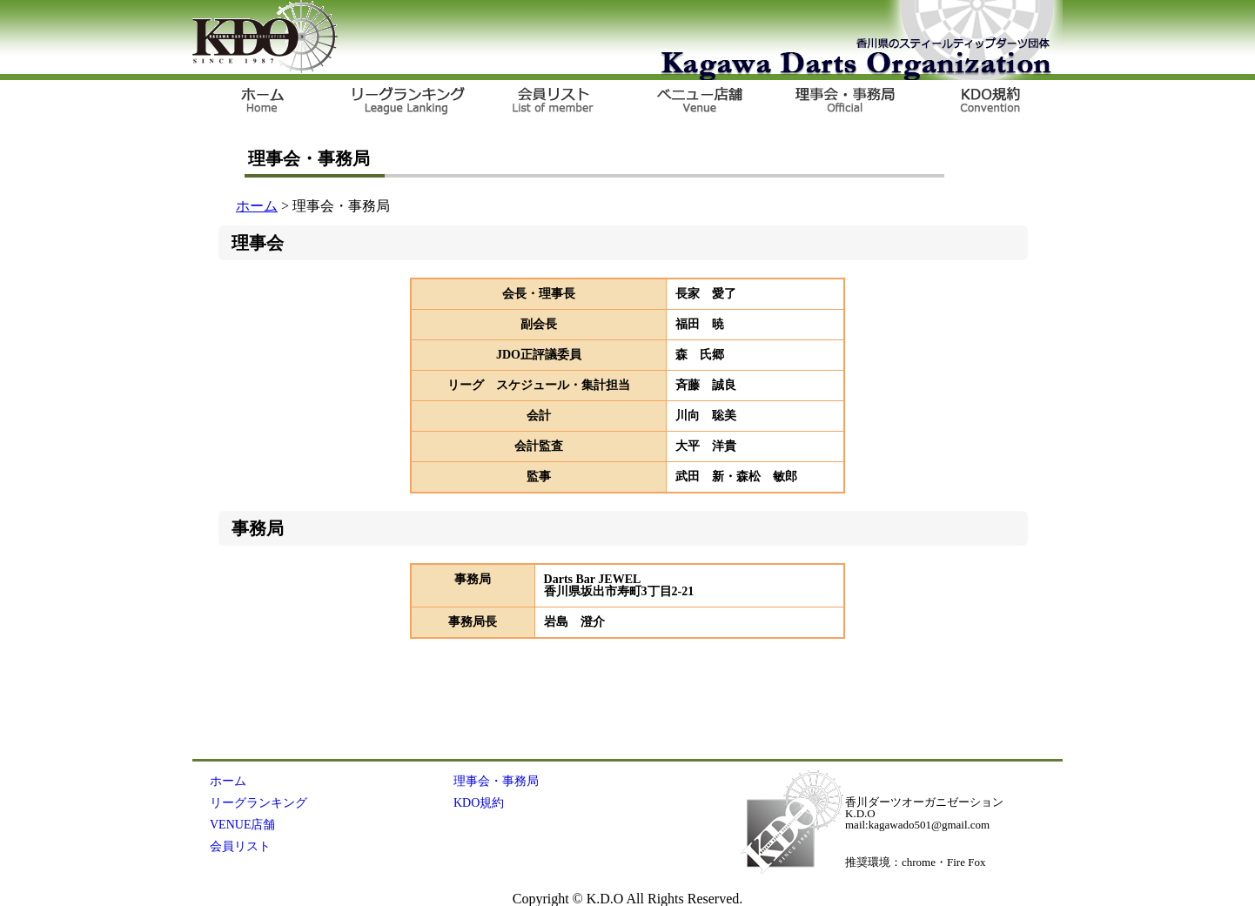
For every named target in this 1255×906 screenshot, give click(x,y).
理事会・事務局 (496, 781)
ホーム (257, 205)
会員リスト (553, 101)
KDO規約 (987, 101)
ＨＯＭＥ (264, 101)
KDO (265, 36)
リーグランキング (409, 101)
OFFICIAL (842, 101)
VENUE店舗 (698, 101)
